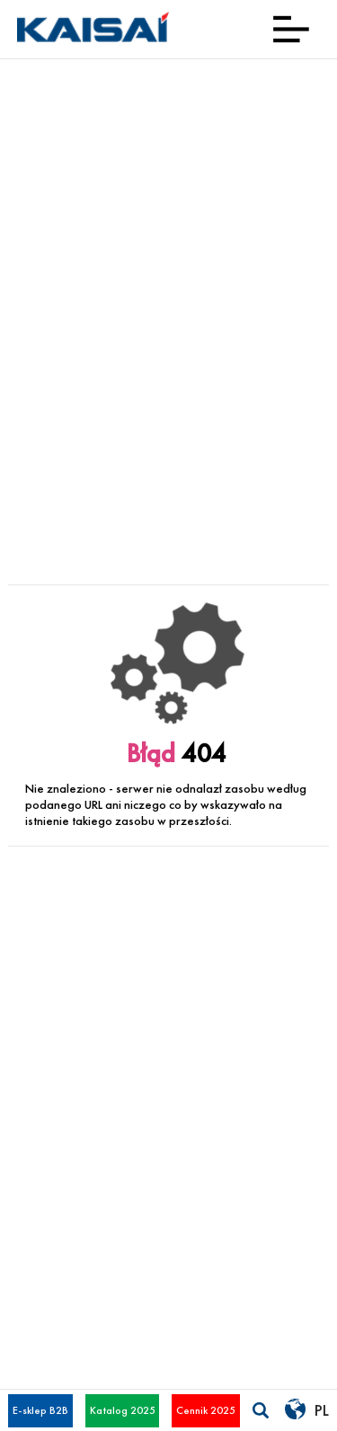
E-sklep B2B (40, 1410)
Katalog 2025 (122, 1410)
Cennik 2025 (205, 1410)
